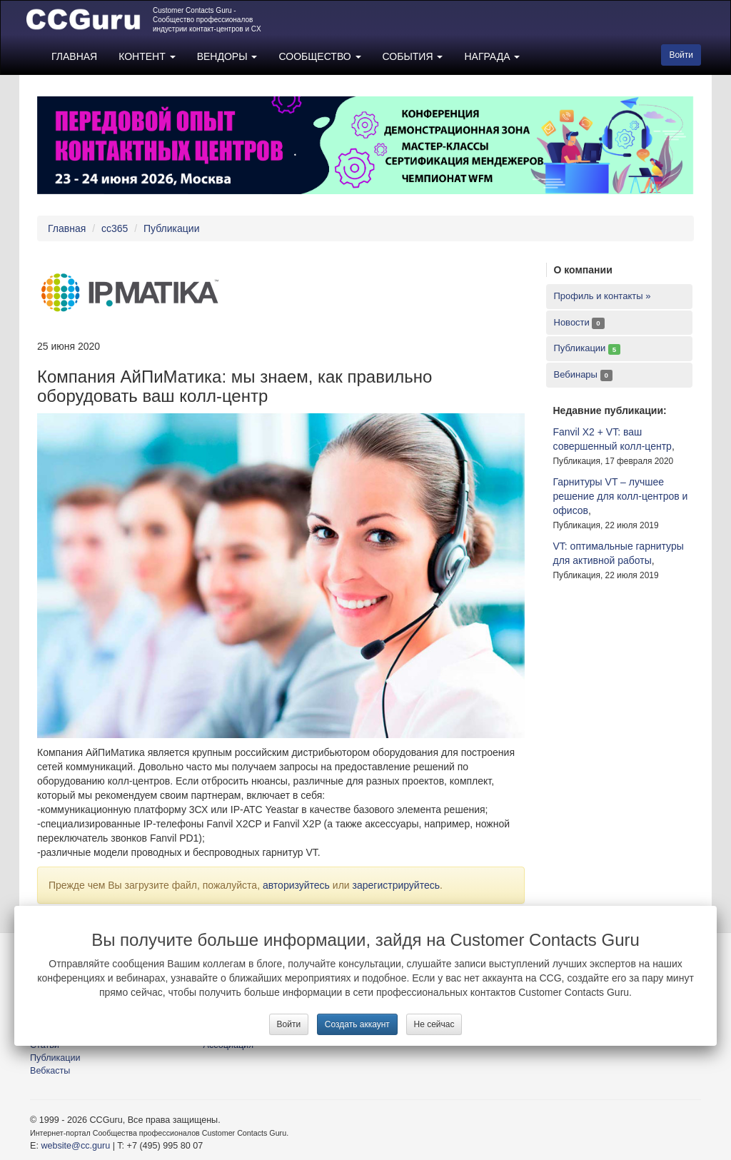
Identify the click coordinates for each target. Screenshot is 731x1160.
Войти (289, 1024)
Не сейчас (434, 1024)
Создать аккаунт (357, 1024)
